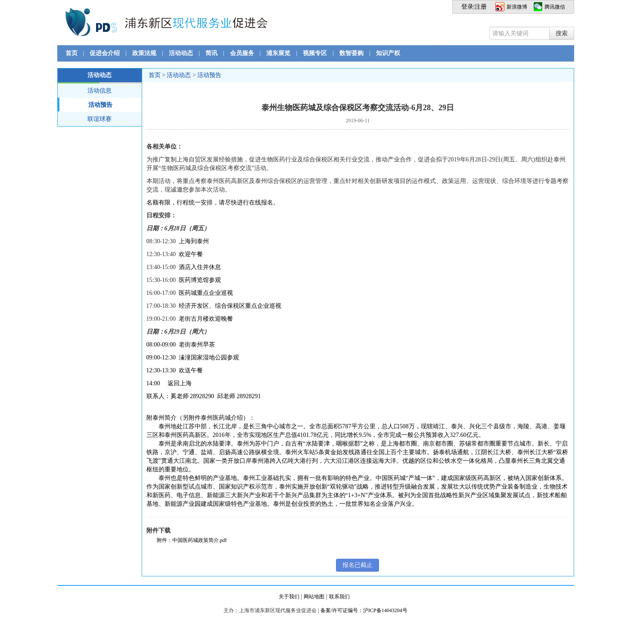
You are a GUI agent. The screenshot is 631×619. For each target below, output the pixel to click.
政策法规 (144, 53)
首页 (71, 53)
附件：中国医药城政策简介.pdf (192, 540)
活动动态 (181, 53)
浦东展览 (278, 53)
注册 (481, 6)
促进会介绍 (105, 53)
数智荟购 (351, 53)
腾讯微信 (554, 7)
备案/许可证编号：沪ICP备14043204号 (363, 610)
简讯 (211, 53)
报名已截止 (357, 565)
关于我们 (289, 597)
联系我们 (339, 597)
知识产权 (388, 53)
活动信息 (99, 90)
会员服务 (242, 53)
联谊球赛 (99, 119)
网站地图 (314, 597)
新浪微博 (517, 7)
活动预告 (85, 104)
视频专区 (315, 53)
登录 (467, 6)
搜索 (562, 33)
